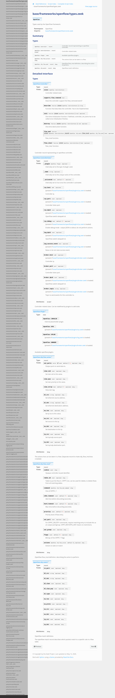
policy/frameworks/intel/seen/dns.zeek (16, 551)
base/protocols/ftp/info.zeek (13, 144)
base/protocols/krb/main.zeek (13, 220)
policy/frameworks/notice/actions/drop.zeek (17, 619)
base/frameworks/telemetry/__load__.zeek (16, 55)
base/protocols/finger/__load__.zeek (15, 128)
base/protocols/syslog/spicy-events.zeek (13, 386)
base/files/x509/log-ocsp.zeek (13, 187)
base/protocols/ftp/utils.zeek (13, 149)
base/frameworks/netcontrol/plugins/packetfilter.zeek (17, 38)
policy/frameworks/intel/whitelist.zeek (15, 535)
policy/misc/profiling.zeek (12, 684)
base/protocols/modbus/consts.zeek (15, 240)
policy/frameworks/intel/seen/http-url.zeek (15, 567)
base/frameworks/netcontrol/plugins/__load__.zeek (17, 31)
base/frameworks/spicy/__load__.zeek (15, 73)
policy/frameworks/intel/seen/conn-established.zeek (15, 544)
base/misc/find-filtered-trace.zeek (14, 427)
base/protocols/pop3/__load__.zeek (15, 273)
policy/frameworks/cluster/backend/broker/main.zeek (17, 459)
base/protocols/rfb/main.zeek (13, 323)
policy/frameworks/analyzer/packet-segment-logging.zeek (15, 453)
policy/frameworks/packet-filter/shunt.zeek (13, 635)
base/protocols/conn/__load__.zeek (15, 78)
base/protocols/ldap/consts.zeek (14, 232)
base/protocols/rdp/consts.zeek (14, 308)
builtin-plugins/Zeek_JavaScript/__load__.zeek (15, 435)
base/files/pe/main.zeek (12, 415)
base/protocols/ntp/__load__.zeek (14, 266)
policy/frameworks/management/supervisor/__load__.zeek (17, 520)
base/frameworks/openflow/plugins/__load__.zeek (17, 6)
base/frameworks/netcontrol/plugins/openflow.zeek (17, 36)
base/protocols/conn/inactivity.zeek (15, 86)
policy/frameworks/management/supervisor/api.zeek (17, 525)
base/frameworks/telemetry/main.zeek (16, 58)
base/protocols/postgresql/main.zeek (15, 285)
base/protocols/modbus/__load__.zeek (15, 237)
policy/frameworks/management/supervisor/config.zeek (17, 528)
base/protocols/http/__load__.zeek (14, 189)
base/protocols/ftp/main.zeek (13, 147)
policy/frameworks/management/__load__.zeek (17, 489)
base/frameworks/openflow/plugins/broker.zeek (17, 14)
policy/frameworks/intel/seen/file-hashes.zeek (14, 555)
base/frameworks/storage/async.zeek (15, 65)
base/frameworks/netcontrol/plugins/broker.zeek (17, 41)
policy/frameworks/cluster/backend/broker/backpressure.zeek (17, 461)
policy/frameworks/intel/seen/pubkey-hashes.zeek (15, 571)
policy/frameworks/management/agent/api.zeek (17, 479)
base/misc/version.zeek (12, 60)
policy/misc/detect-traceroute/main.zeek (11, 678)
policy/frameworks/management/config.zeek (17, 492)
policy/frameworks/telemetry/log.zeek (15, 659)
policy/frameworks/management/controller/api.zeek (17, 510)
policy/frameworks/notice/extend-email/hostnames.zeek (14, 615)
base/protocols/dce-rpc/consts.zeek (15, 96)
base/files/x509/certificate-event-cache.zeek (14, 183)
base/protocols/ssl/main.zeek (13, 162)
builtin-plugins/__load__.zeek (13, 432)
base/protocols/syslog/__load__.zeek (15, 383)
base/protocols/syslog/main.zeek (14, 392)
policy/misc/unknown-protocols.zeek (15, 694)
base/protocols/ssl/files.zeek (13, 170)
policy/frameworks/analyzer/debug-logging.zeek (15, 444)
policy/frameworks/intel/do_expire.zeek (16, 533)
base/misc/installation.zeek (13, 429)
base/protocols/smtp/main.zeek (14, 362)
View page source (91, 6)
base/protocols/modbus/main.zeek (15, 243)
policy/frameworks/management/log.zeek (16, 494)
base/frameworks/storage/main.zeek (15, 68)
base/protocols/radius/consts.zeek (14, 303)
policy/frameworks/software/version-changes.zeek (15, 639)
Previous (37, 646)
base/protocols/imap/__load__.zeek (15, 202)
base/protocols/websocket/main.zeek (15, 400)
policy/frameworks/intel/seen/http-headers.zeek (15, 563)
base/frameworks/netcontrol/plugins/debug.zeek (17, 33)
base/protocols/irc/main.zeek (13, 210)
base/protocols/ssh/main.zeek (13, 380)
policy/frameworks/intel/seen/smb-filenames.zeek (15, 578)
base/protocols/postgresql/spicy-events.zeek (14, 281)
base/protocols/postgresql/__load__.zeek (16, 276)
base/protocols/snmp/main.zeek (14, 333)
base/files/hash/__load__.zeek (13, 177)
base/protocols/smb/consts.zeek (14, 338)
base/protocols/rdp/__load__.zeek (14, 305)
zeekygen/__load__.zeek (12, 439)
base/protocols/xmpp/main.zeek (14, 407)
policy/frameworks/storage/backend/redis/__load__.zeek (17, 649)
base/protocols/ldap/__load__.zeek (14, 227)
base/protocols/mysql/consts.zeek (14, 258)
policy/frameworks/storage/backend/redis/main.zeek (17, 652)
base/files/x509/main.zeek (12, 175)
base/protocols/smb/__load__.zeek (14, 336)
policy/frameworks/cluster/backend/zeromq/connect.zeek (17, 472)
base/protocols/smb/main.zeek (14, 349)
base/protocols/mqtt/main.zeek (14, 250)
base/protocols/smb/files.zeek (13, 357)
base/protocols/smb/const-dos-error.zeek (14, 342)
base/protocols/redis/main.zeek (14, 318)
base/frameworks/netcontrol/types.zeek (16, 23)
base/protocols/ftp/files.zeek (13, 152)
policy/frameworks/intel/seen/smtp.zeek (16, 582)
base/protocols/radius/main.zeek (14, 300)
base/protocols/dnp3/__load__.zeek (15, 109)
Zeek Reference (41, 4)
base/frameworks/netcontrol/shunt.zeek (16, 48)
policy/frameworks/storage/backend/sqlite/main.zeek (17, 657)
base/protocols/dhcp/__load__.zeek (15, 101)
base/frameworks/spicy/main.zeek (14, 76)
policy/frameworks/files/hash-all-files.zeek (14, 604)
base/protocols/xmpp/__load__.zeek (15, 405)
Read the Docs (68, 657)
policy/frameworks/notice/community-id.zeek (15, 622)
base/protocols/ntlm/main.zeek (14, 263)
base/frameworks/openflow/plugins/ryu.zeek (17, 8)
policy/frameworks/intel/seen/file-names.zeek (14, 559)
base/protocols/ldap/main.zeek (14, 235)
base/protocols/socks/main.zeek (14, 375)
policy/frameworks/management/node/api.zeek (17, 515)
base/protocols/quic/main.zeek (14, 295)
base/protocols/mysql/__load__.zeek (15, 253)
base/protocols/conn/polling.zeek (14, 88)
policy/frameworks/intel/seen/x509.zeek (16, 588)
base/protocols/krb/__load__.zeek (14, 217)
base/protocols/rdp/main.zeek (13, 311)
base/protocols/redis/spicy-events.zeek (16, 316)
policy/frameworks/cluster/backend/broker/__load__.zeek (17, 456)
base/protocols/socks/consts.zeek (14, 372)
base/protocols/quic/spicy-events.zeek (15, 290)
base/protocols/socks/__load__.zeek (15, 370)
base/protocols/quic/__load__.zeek (14, 288)
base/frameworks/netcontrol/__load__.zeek (17, 20)
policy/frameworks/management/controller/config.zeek (17, 505)
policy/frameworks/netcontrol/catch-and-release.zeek (15, 596)
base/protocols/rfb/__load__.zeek (14, 321)
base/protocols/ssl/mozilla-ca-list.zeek (15, 165)
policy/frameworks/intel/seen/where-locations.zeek (15, 548)
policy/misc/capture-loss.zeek (13, 670)
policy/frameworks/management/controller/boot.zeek (17, 512)
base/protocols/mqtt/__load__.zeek (15, 245)
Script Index (52, 4)
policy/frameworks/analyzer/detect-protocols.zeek (15, 448)
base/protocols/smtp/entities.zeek (14, 365)
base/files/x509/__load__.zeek (13, 172)
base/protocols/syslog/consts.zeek (14, 389)
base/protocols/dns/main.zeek (13, 121)
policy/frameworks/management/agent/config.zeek (17, 487)
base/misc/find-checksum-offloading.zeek (12, 423)
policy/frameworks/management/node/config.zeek (17, 517)
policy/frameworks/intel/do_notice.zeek (16, 530)
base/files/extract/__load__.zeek (14, 417)
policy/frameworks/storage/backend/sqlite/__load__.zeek (17, 654)
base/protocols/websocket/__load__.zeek (16, 394)
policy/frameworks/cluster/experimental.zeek (17, 474)
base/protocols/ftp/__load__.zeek (14, 137)
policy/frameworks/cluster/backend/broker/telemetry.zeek (17, 464)
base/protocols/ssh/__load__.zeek (14, 377)
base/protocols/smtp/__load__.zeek (15, 360)
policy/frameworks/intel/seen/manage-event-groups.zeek (16, 592)
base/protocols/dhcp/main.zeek (14, 106)
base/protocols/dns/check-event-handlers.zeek (14, 125)
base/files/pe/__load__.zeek (13, 410)
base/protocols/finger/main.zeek (14, 135)
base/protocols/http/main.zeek (14, 192)
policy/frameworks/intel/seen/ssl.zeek (15, 575)
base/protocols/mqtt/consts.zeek (14, 248)
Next (93, 646)
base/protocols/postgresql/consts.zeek (16, 278)
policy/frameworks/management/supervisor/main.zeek (17, 522)
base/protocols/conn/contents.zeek (15, 83)
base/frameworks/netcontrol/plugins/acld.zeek (17, 43)
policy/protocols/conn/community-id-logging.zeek (15, 626)
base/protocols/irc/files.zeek (13, 215)
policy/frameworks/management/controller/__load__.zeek (17, 507)
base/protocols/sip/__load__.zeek (14, 326)
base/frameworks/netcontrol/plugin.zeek (16, 28)
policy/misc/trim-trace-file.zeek (14, 692)
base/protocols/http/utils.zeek (13, 197)
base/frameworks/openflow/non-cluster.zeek (14, 17)
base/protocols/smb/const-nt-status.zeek (13, 346)
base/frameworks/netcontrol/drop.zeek (16, 46)
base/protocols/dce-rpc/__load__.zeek (15, 93)
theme (52, 657)
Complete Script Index (65, 4)
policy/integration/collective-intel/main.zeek (13, 667)
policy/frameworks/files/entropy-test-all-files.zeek (15, 609)
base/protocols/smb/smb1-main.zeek (15, 352)
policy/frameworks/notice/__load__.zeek (16, 612)
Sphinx (42, 657)
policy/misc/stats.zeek (11, 687)
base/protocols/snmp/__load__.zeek (15, 331)
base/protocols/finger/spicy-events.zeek (13, 131)
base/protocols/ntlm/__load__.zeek (14, 260)
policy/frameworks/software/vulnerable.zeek (17, 642)
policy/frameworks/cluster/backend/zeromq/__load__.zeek (17, 466)
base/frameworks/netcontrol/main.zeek (16, 25)
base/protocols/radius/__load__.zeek (15, 298)
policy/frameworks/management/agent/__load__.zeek (17, 477)
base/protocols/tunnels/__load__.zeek (15, 402)
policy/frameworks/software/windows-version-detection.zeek (15, 646)
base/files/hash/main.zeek (12, 180)
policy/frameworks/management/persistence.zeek (17, 497)
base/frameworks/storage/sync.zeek (15, 70)
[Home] (33, 4)
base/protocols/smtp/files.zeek (14, 367)
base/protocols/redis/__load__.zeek (15, 313)
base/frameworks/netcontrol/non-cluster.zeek (14, 52)
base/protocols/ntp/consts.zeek (14, 271)
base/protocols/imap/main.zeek (14, 204)
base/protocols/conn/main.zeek (14, 81)
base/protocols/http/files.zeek (13, 199)
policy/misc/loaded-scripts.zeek (14, 681)
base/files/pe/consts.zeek (12, 412)
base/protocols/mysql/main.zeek (14, 255)
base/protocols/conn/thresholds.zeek (15, 91)
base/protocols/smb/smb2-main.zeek (15, 355)
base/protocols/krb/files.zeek (13, 225)
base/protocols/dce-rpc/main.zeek (14, 98)
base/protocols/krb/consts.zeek (14, 222)
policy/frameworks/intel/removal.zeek (15, 538)
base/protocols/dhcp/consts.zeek (14, 104)
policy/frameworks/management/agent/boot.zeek (17, 484)
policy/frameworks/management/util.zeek (16, 502)
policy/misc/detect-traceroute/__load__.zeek (12, 674)
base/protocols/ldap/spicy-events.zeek (15, 230)
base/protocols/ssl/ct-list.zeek (13, 167)
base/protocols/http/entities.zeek (14, 194)
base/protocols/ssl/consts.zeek (14, 159)
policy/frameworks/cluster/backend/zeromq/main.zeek (17, 469)
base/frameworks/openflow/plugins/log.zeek (17, 11)
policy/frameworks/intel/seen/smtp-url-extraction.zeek (16, 585)
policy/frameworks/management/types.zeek (17, 482)
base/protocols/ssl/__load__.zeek (14, 157)
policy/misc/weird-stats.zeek (13, 689)
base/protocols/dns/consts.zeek (14, 119)
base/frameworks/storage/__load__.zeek (16, 63)
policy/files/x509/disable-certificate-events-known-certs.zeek (15, 631)
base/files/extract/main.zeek (13, 420)
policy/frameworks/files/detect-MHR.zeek (14, 600)
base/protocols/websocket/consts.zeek (16, 397)
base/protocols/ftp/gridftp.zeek (14, 154)
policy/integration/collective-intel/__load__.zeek (13, 663)
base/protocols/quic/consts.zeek (14, 293)
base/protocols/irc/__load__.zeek (14, 207)
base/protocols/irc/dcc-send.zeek (14, 212)
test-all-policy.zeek (10, 441)
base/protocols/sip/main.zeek (13, 328)
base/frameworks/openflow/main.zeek (16, 3)
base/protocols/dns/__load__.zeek (14, 116)
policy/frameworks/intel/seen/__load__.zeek (17, 540)
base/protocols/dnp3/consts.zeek (14, 114)
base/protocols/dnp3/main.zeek (14, 111)
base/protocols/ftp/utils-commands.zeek (12, 141)
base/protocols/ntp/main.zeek (13, 268)
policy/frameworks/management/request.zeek (17, 500)
